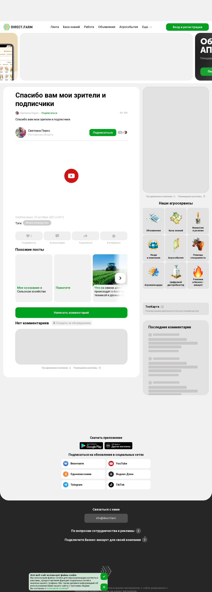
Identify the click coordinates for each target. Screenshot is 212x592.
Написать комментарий (71, 312)
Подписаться (48, 113)
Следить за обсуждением (71, 323)
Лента (55, 27)
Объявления (106, 27)
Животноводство (37, 222)
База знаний (71, 27)
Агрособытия (128, 27)
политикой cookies (56, 588)
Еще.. (147, 27)
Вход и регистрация (187, 27)
